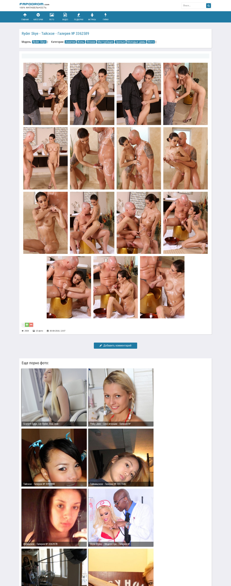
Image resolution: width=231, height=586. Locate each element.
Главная (24, 17)
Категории (38, 17)
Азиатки (70, 41)
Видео (65, 17)
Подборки (78, 17)
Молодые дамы (136, 41)
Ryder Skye (39, 41)
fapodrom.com (35, 5)
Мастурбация (105, 41)
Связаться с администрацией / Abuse (38, 568)
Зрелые (120, 41)
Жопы (80, 41)
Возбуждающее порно (74, 571)
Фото (51, 17)
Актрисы (92, 17)
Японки (91, 41)
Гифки (105, 17)
